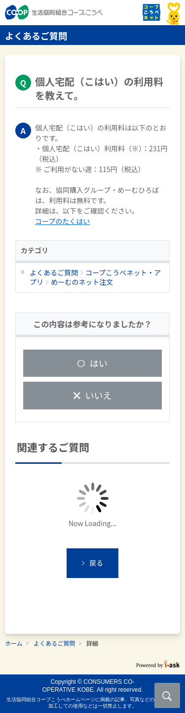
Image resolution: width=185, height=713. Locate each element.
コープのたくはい (62, 221)
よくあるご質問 (54, 643)
